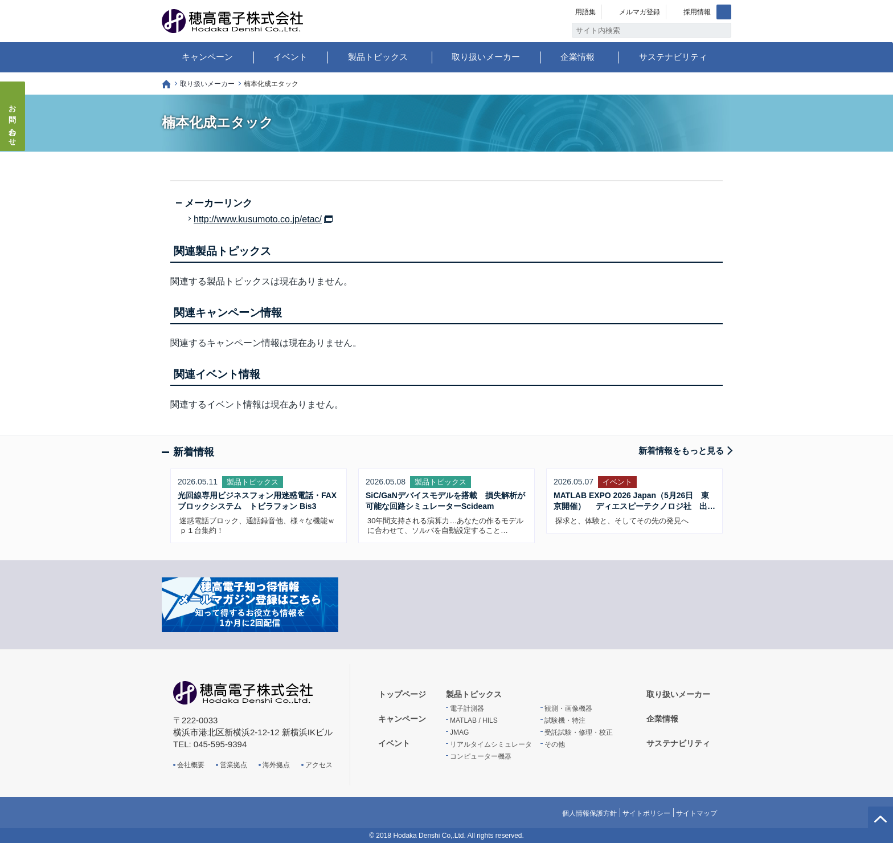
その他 (554, 744)
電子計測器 (467, 708)
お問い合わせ (13, 122)
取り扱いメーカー (486, 57)
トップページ (166, 84)
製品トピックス (378, 57)
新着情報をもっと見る (681, 450)
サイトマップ (696, 813)
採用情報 (697, 12)
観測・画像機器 (568, 708)
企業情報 (577, 57)
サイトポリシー (646, 813)
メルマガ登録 (639, 12)
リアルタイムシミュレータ (491, 744)
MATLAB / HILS (474, 720)
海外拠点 (276, 765)
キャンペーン (207, 57)
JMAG (459, 732)
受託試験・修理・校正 (578, 732)
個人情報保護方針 (589, 813)
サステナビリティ (673, 57)
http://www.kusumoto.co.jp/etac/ (258, 219)
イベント (290, 57)
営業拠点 (233, 765)
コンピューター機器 (480, 756)
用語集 (585, 12)
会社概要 (190, 765)
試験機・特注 (564, 720)
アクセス (319, 765)
